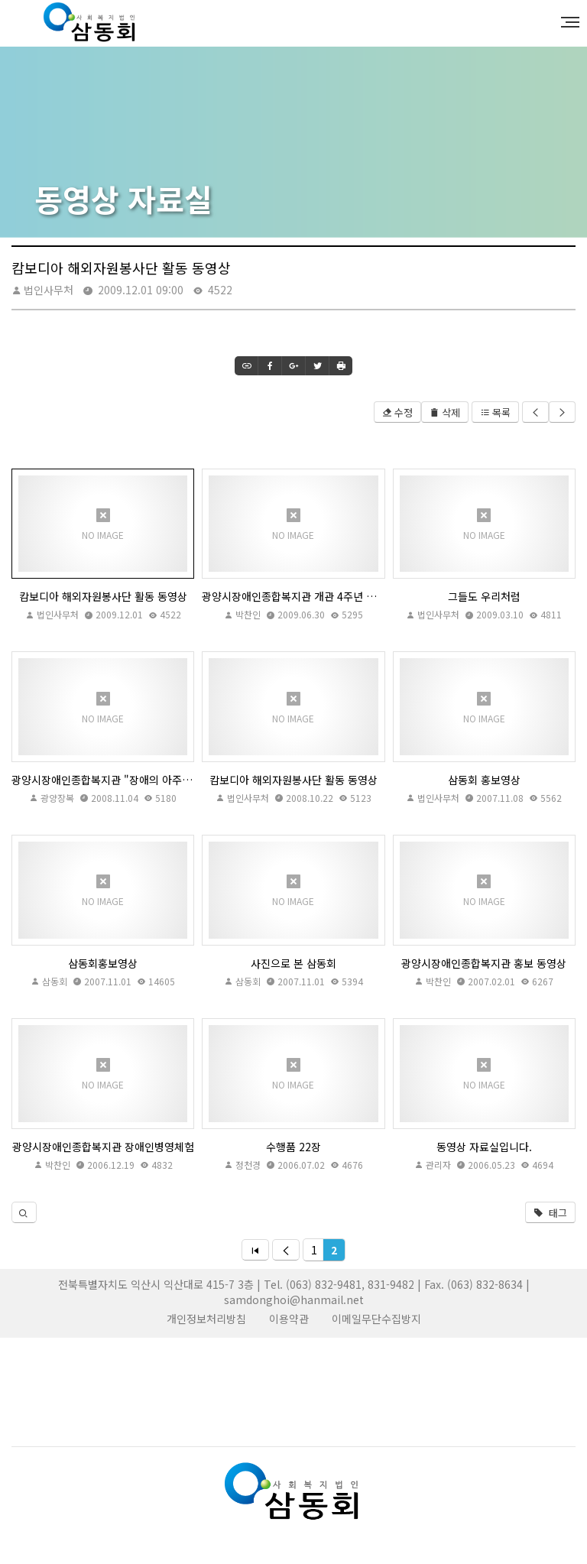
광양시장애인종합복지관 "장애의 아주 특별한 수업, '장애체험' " (102, 779)
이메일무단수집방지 (376, 1318)
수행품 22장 (293, 1146)
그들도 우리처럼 (484, 596)
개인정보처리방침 (206, 1318)
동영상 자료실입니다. (484, 1146)
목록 (495, 412)
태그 (550, 1212)
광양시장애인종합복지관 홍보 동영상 (483, 963)
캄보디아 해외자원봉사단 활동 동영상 (103, 596)
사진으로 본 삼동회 (293, 963)
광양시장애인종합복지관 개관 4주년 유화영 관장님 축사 (293, 596)
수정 (397, 412)
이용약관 (289, 1318)
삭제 (445, 412)
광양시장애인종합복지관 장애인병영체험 (103, 1146)
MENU (572, 22)
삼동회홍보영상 (103, 963)
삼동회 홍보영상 (484, 779)
